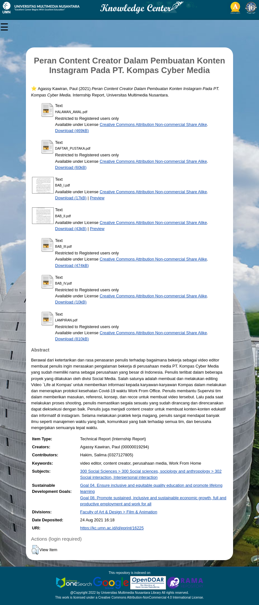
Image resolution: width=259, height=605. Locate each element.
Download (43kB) (70, 228)
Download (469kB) (72, 130)
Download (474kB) (72, 265)
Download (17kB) (70, 197)
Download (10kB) (70, 302)
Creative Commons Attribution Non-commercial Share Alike (153, 124)
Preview (97, 197)
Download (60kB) (70, 167)
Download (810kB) (72, 338)
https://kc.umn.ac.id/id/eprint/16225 (111, 528)
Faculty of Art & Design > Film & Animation (118, 512)
